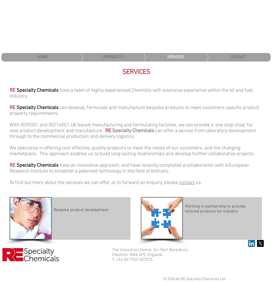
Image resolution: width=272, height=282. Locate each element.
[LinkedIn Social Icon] (251, 243)
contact (187, 183)
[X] (260, 243)
